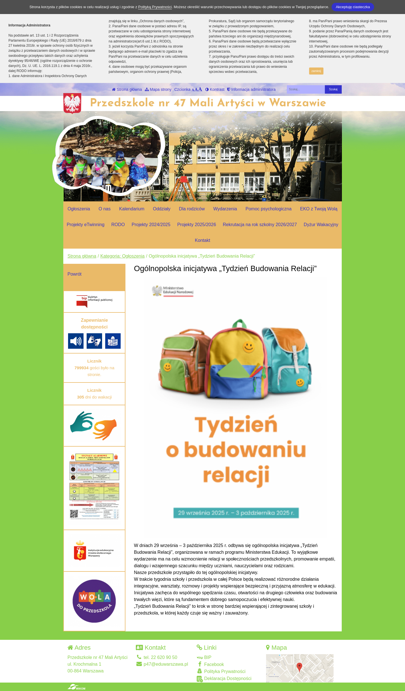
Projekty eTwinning (85, 224)
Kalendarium (132, 208)
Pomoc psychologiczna (269, 208)
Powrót (75, 274)
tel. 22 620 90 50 (156, 657)
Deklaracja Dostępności (224, 679)
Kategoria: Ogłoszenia (122, 256)
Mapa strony (158, 89)
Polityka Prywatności (221, 671)
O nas (105, 208)
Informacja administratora (251, 89)
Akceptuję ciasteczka (353, 7)
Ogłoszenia (79, 208)
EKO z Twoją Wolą (319, 208)
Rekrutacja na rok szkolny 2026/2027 (260, 224)
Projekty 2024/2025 (151, 224)
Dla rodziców (192, 208)
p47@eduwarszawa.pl (162, 664)
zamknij (316, 71)
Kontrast (214, 89)
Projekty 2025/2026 (196, 224)
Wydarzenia (225, 208)
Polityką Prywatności (155, 7)
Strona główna (127, 89)
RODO (118, 224)
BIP (204, 657)
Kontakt (202, 240)
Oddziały (161, 208)
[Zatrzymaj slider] (108, 189)
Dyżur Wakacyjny (321, 224)
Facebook (210, 664)
